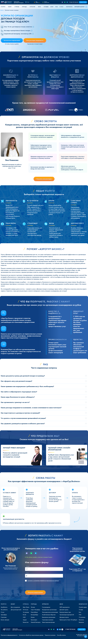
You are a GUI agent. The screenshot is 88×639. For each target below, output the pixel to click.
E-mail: (27, 572)
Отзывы (46, 6)
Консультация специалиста (34, 40)
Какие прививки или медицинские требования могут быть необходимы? (27, 386)
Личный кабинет (79, 6)
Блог (51, 6)
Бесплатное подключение (12, 40)
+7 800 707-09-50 (73, 2)
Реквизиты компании (50, 635)
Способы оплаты (61, 635)
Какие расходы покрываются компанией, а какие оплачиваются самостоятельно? (31, 408)
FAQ (56, 6)
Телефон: (28, 566)
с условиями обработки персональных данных (43, 580)
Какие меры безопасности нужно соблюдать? (18, 397)
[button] (3, 6)
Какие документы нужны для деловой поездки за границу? (23, 376)
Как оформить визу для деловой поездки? (16, 381)
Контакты (69, 6)
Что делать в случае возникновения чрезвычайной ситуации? (23, 418)
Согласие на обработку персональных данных (31, 635)
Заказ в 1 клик (83, 2)
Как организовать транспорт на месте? (15, 402)
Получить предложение (35, 592)
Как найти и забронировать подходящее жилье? (19, 392)
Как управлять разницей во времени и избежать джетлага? (23, 423)
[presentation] (35, 586)
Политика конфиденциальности (9, 635)
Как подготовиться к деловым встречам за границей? (20, 413)
